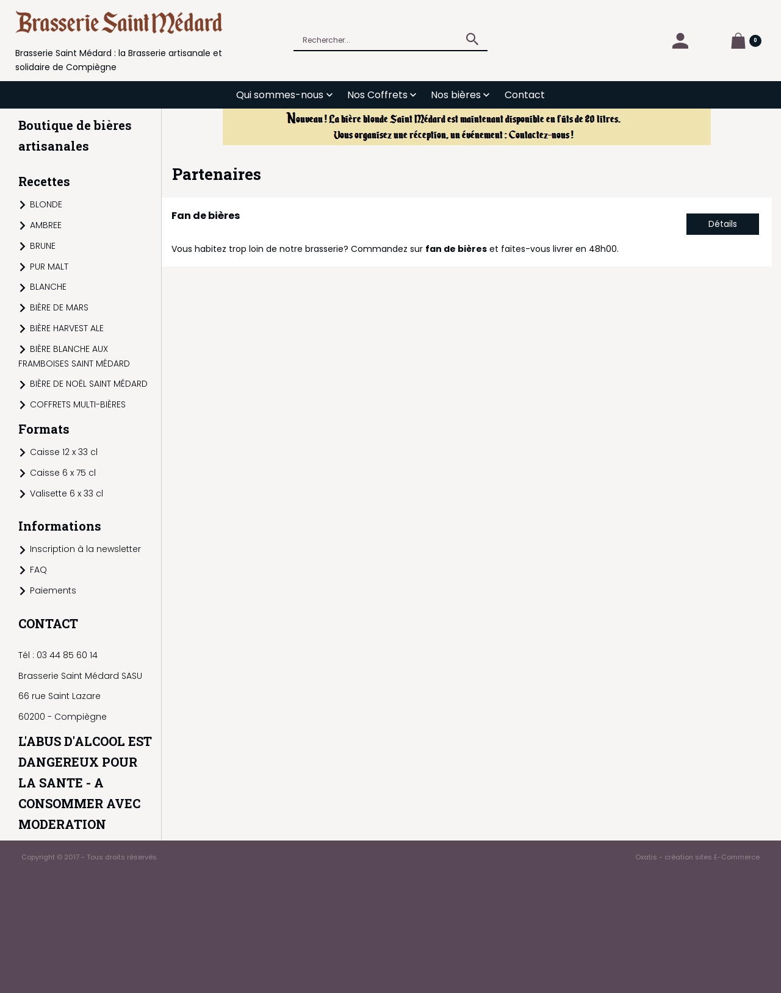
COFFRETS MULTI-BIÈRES (78, 404)
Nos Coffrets (377, 95)
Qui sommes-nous (279, 95)
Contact (525, 95)
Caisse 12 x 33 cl (64, 452)
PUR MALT (49, 266)
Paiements (53, 590)
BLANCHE (48, 287)
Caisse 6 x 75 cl (63, 473)
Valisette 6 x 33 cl (66, 493)
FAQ (38, 570)
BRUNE (43, 246)
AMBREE (46, 225)
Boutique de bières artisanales (75, 135)
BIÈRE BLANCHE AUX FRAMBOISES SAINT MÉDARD (74, 356)
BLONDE (46, 204)
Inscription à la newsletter (85, 549)
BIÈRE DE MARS (59, 307)
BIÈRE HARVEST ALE (67, 328)
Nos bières (456, 95)
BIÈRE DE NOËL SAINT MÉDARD (89, 384)
